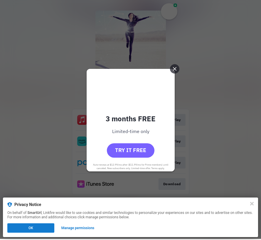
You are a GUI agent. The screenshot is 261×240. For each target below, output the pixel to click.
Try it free (130, 150)
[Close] (252, 203)
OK (30, 228)
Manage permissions (78, 228)
